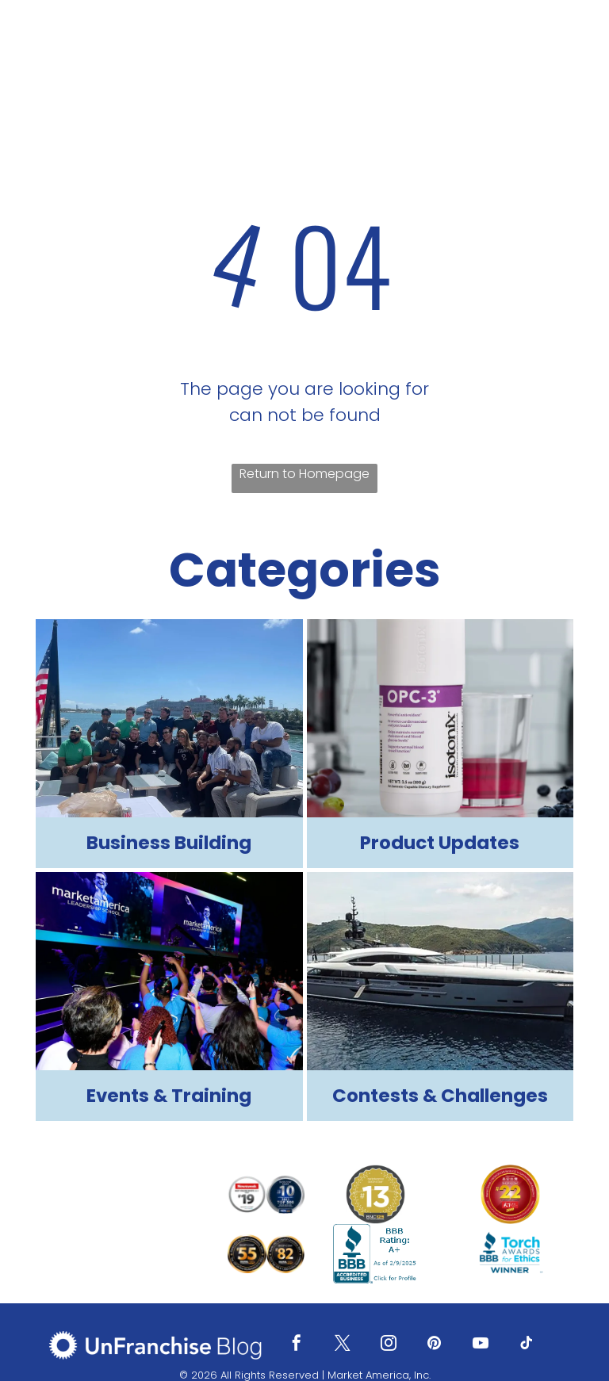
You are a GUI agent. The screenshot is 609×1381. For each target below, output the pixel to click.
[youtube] (480, 1345)
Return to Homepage (304, 474)
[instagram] (388, 1345)
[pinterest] (434, 1345)
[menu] (574, 45)
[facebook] (296, 1345)
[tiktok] (526, 1345)
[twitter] (342, 1345)
